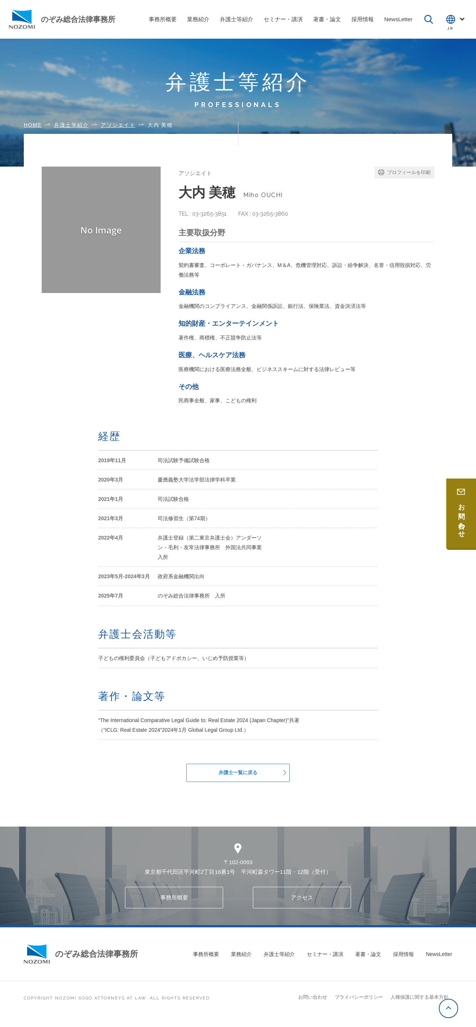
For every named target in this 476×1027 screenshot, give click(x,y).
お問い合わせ (312, 1003)
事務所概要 (174, 904)
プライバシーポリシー (359, 1003)
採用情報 (403, 960)
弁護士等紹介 (279, 960)
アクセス (302, 904)
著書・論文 (368, 960)
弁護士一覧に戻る (238, 776)
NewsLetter (439, 960)
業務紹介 (241, 960)
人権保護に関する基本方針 (419, 1003)
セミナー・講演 (325, 960)
